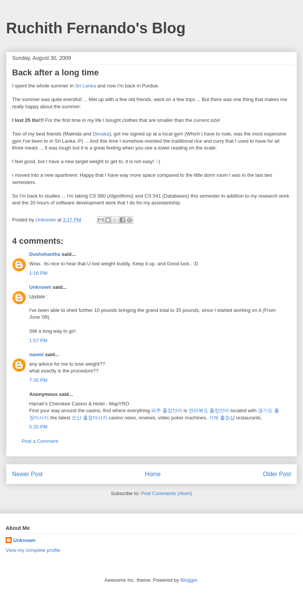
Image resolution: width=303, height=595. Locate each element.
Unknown (40, 287)
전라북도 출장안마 (209, 410)
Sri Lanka (85, 86)
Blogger (188, 580)
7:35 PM (38, 380)
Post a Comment (40, 441)
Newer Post (27, 474)
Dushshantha (44, 254)
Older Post (277, 474)
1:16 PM (38, 273)
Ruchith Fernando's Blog (96, 28)
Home (153, 474)
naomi (36, 354)
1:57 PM (38, 340)
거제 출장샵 (222, 418)
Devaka (100, 134)
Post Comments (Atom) (166, 493)
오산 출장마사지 (90, 418)
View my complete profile (33, 550)
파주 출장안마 (166, 410)
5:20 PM (38, 427)
